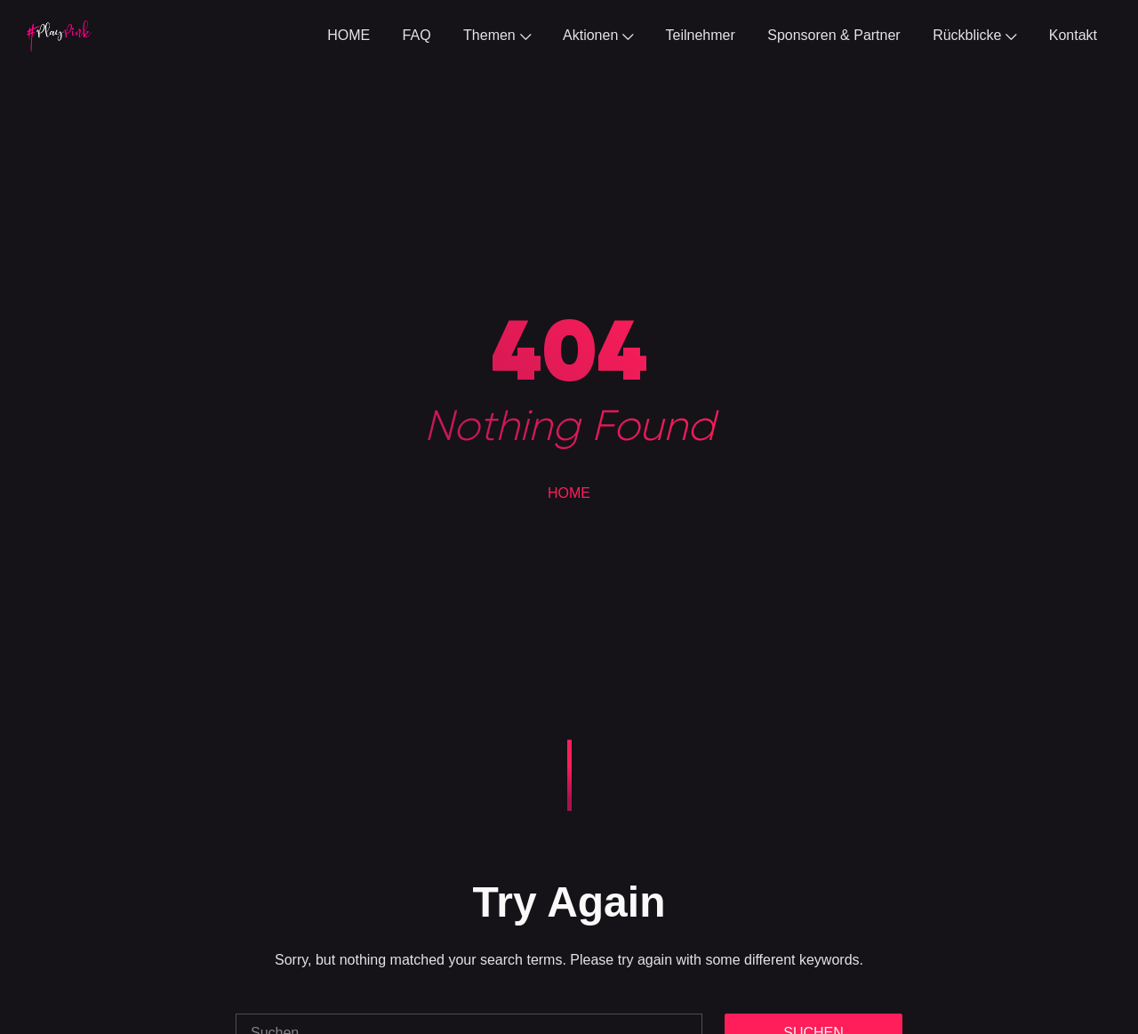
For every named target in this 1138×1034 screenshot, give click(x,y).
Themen (497, 35)
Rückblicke (974, 35)
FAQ (417, 35)
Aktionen (598, 35)
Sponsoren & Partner (833, 35)
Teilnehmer (700, 35)
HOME (348, 35)
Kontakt (1073, 35)
